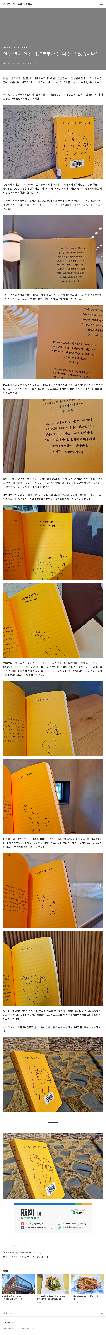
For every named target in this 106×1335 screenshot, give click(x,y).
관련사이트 (7, 1313)
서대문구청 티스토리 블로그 (17, 4)
